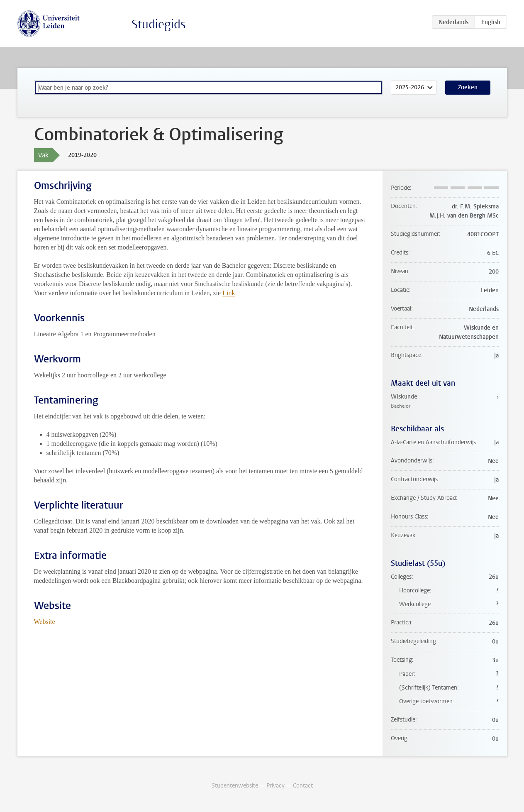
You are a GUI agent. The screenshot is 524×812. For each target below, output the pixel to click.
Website (44, 621)
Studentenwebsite (235, 786)
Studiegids (159, 24)
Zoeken (468, 87)
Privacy (275, 786)
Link (228, 292)
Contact (303, 786)
